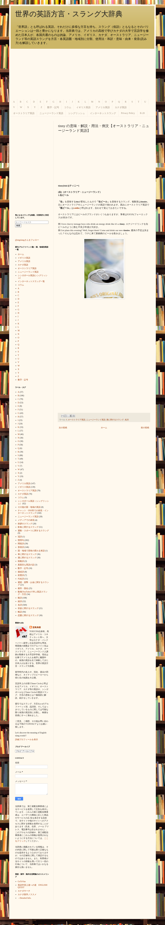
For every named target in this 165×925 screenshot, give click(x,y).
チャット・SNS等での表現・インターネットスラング (33, 511)
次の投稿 (63, 428)
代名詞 (21, 579)
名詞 (127, 420)
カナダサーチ (24, 891)
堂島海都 (36, 627)
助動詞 (21, 561)
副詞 (20, 601)
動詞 (20, 598)
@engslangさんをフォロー (27, 240)
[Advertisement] (82, 74)
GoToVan (22, 881)
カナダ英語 (121, 107)
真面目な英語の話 (26, 565)
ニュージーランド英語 (51, 113)
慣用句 (21, 540)
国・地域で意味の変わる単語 (31, 551)
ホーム (104, 428)
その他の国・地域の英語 (29, 507)
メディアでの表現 (26, 520)
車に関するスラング (27, 554)
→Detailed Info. (24, 898)
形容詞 (21, 547)
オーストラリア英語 (24, 113)
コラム (67, 107)
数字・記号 (53, 107)
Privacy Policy (128, 113)
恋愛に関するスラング (28, 615)
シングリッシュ (76, 113)
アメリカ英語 (103, 107)
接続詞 (21, 572)
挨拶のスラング (25, 524)
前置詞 (21, 575)
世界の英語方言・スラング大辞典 (68, 14)
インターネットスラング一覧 (31, 281)
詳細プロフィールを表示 (26, 739)
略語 (20, 612)
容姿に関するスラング (28, 608)
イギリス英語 (83, 107)
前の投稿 (145, 428)
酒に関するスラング (115, 420)
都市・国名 (23, 588)
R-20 (142, 113)
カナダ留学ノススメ (27, 894)
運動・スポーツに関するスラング (33, 531)
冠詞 (20, 537)
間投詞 (21, 544)
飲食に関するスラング (28, 527)
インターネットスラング (103, 113)
